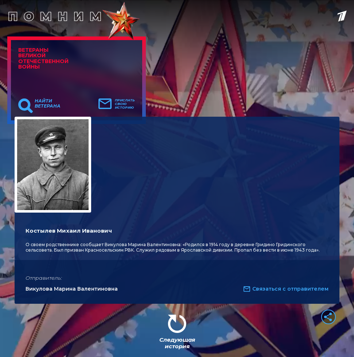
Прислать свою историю (125, 103)
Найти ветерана (48, 103)
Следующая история (177, 343)
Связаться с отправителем (290, 289)
